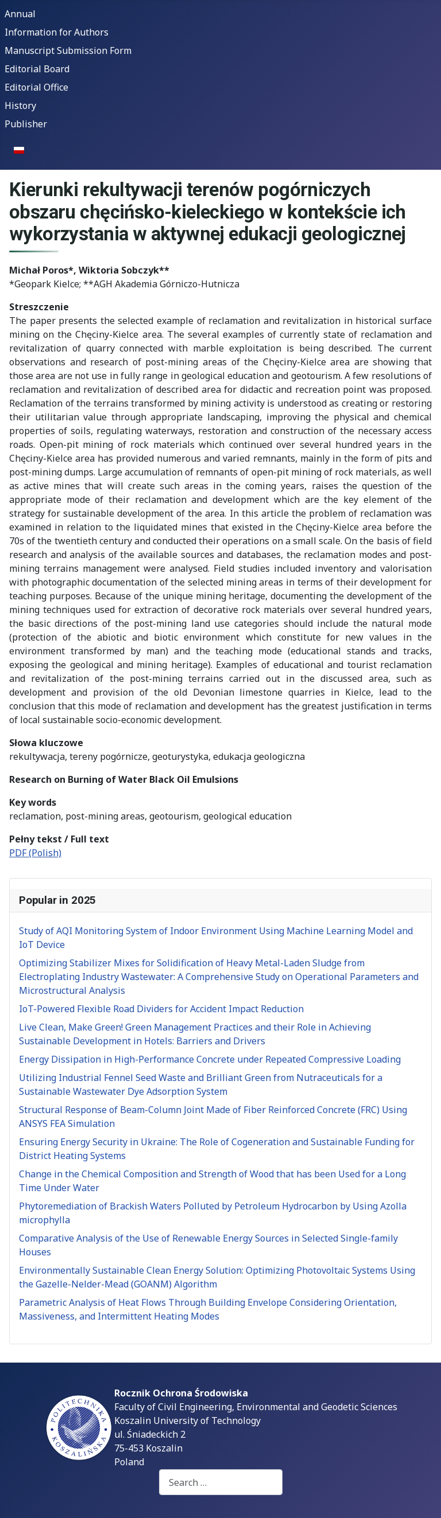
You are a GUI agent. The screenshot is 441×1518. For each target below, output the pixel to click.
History (20, 105)
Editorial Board (37, 69)
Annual (20, 13)
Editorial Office (36, 87)
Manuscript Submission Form (68, 50)
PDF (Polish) (35, 852)
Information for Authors (57, 32)
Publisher (26, 124)
